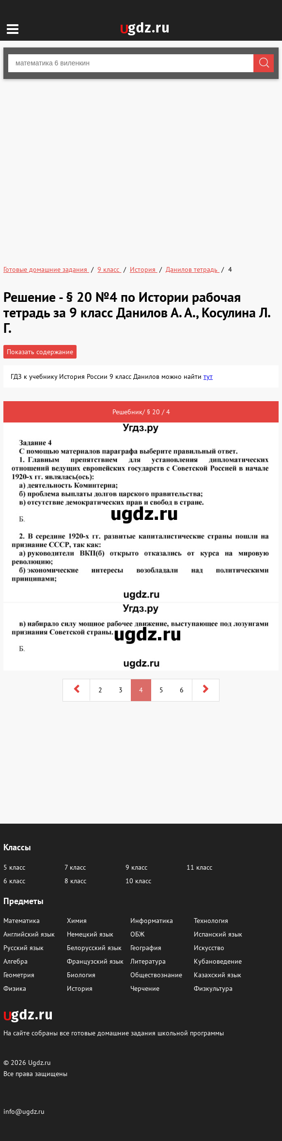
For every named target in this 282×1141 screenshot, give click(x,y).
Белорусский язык (94, 947)
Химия (77, 920)
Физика (14, 988)
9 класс (136, 867)
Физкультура (213, 988)
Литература (148, 961)
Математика (21, 920)
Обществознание (156, 974)
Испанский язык (218, 934)
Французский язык (95, 961)
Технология (211, 920)
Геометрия (18, 974)
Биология (81, 974)
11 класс (199, 867)
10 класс (138, 880)
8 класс (75, 880)
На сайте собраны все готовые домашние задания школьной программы (113, 1033)
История (80, 988)
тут (208, 376)
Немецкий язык (90, 934)
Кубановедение (218, 961)
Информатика (151, 920)
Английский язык (29, 934)
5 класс (14, 867)
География (145, 947)
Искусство (209, 947)
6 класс (14, 880)
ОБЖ (137, 934)
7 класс (75, 867)
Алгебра (15, 961)
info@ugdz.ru (24, 1111)
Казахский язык (217, 974)
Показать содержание (40, 351)
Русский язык (23, 947)
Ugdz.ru (39, 1062)
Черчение (144, 988)
